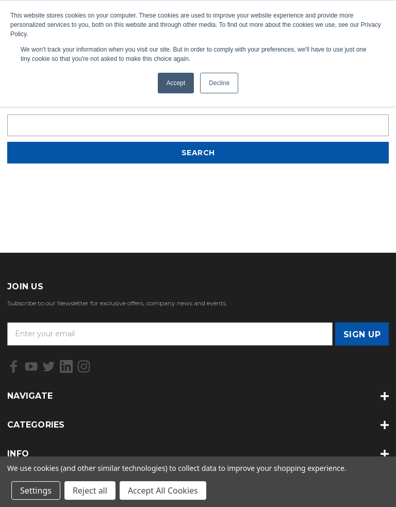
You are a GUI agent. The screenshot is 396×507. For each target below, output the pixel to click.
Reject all (90, 490)
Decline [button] (219, 83)
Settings (36, 490)
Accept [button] (176, 83)
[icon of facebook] (13, 366)
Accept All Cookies (163, 490)
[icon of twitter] (48, 366)
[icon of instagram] (83, 366)
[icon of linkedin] (66, 366)
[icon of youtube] (31, 366)
